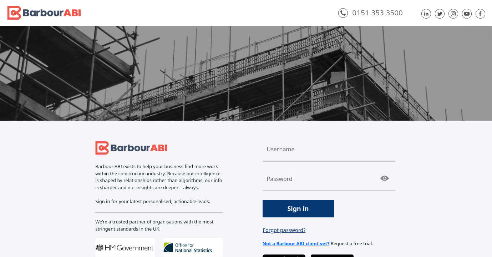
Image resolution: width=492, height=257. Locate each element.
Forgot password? (284, 230)
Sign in (298, 208)
